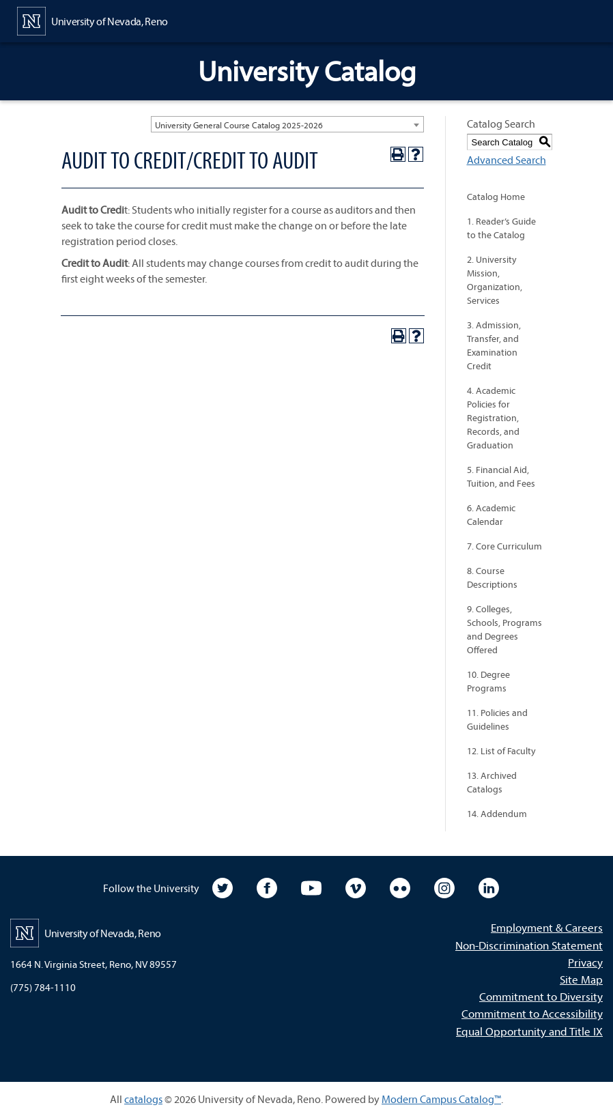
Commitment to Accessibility (532, 1013)
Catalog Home (496, 196)
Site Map (581, 979)
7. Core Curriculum (504, 546)
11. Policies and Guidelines (497, 719)
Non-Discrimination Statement (529, 945)
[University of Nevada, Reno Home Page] (92, 20)
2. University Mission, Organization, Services (494, 279)
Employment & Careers (547, 927)
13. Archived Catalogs (492, 782)
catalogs (143, 1099)
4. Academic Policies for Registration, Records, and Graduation (493, 417)
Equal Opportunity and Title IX (529, 1031)
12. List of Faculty (501, 751)
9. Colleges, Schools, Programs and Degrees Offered (504, 629)
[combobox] (287, 124)
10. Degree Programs (488, 681)
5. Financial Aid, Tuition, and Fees (501, 476)
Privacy (585, 962)
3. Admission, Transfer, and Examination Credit (494, 345)
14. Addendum (497, 813)
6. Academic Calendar (491, 515)
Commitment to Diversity (541, 996)
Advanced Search (506, 160)
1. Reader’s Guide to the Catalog (501, 228)
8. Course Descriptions (492, 577)
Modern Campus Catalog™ (441, 1099)
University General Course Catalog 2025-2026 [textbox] (239, 124)
